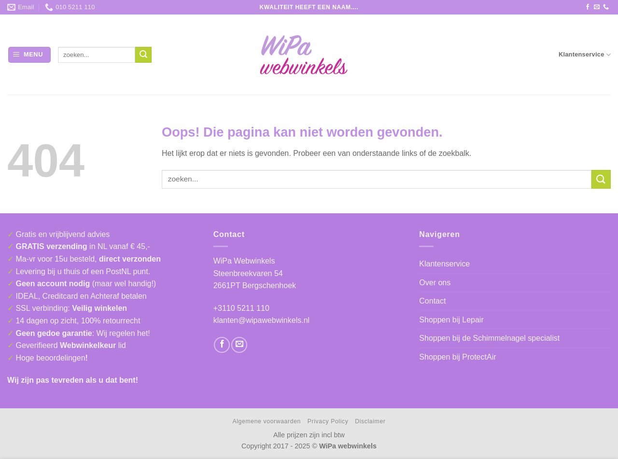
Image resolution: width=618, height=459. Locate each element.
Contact (432, 301)
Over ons (434, 282)
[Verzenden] (143, 55)
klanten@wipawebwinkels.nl (261, 320)
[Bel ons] (606, 7)
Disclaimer (370, 421)
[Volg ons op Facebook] (587, 7)
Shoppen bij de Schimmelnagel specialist (489, 338)
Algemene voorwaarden (267, 421)
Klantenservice (585, 54)
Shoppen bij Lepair (451, 320)
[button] (29, 55)
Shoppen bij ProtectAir (457, 357)
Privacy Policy (328, 421)
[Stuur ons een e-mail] (597, 7)
